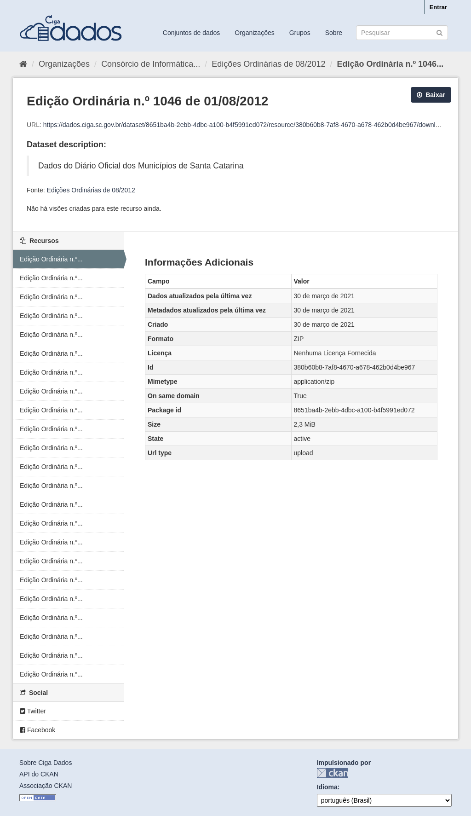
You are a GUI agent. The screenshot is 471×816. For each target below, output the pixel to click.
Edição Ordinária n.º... (51, 259)
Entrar (438, 7)
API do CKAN (38, 774)
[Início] (23, 64)
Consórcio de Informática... (150, 64)
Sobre (333, 32)
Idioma (327, 787)
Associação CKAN (45, 785)
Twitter (33, 711)
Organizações (254, 32)
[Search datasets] (402, 32)
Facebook (37, 730)
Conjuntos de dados (191, 32)
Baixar (431, 94)
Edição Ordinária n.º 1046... (390, 64)
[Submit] (439, 32)
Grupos (299, 32)
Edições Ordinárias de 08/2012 (268, 64)
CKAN (332, 773)
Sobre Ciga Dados (45, 762)
